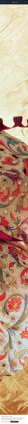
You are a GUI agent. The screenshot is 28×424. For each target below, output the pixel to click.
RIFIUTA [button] (12, 421)
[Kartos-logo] (15, 1)
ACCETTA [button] (16, 421)
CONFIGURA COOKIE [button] (5, 421)
